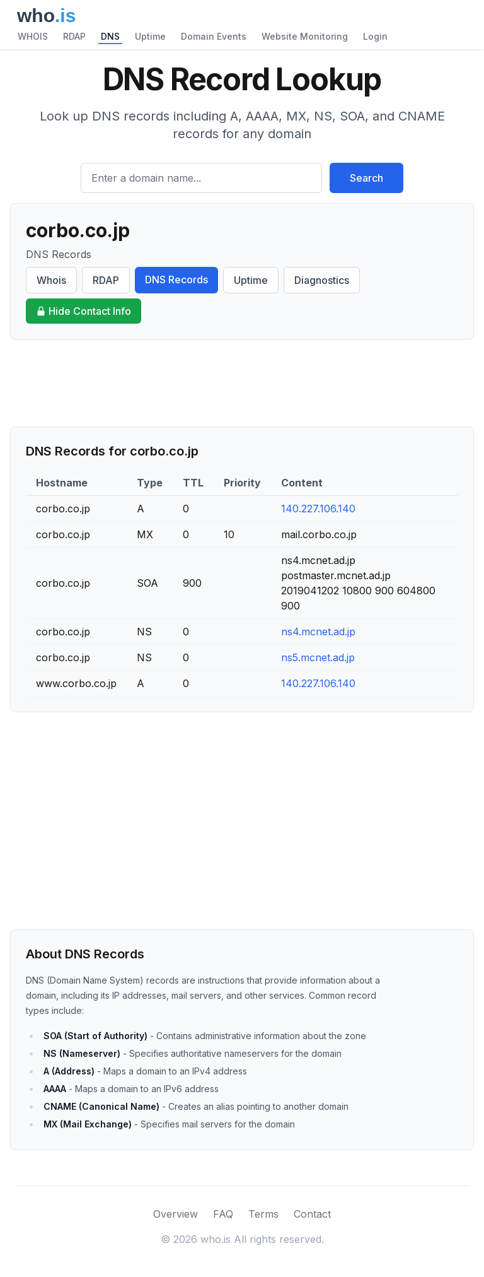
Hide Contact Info (83, 311)
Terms (263, 1214)
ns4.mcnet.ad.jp (318, 631)
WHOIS (33, 36)
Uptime (150, 36)
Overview (175, 1214)
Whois (51, 280)
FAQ (223, 1214)
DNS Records (176, 279)
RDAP (74, 36)
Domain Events (213, 36)
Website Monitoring (305, 36)
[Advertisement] (242, 383)
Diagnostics (321, 280)
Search (366, 178)
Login (375, 36)
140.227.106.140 (318, 508)
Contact (312, 1214)
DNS (110, 36)
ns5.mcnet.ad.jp (318, 657)
